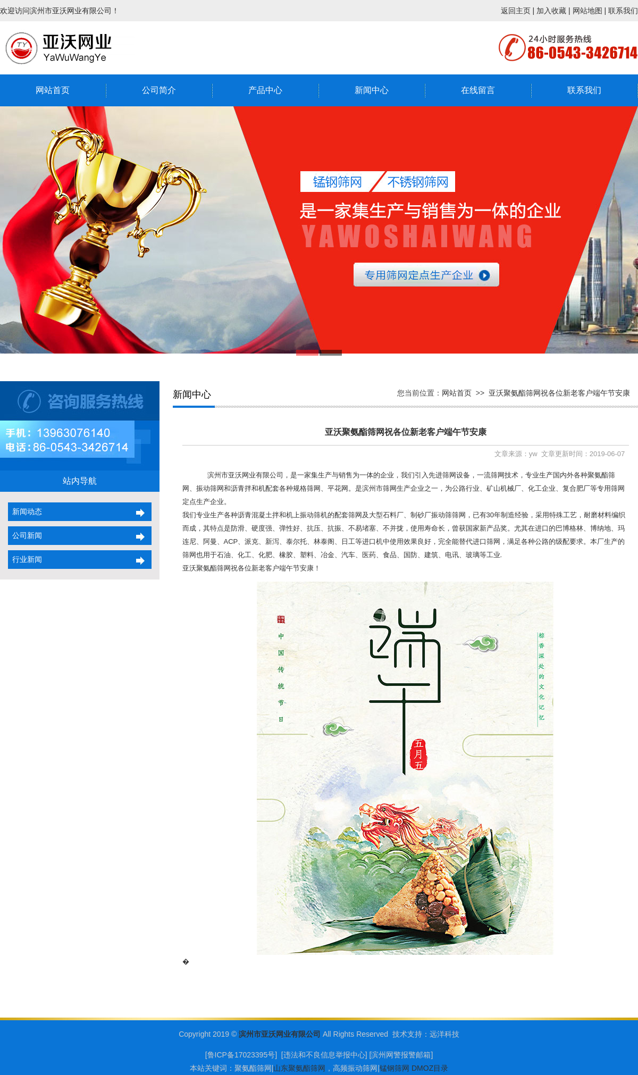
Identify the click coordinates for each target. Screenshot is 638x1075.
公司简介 (159, 90)
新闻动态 (25, 511)
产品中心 (265, 90)
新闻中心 (372, 90)
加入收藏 (551, 10)
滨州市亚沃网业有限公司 (280, 1034)
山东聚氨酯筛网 (299, 1068)
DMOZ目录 (430, 1068)
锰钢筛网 (394, 1068)
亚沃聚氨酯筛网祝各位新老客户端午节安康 (559, 393)
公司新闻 (25, 535)
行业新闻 (25, 559)
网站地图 (587, 10)
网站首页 (53, 90)
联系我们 (623, 10)
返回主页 (516, 10)
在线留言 (478, 90)
